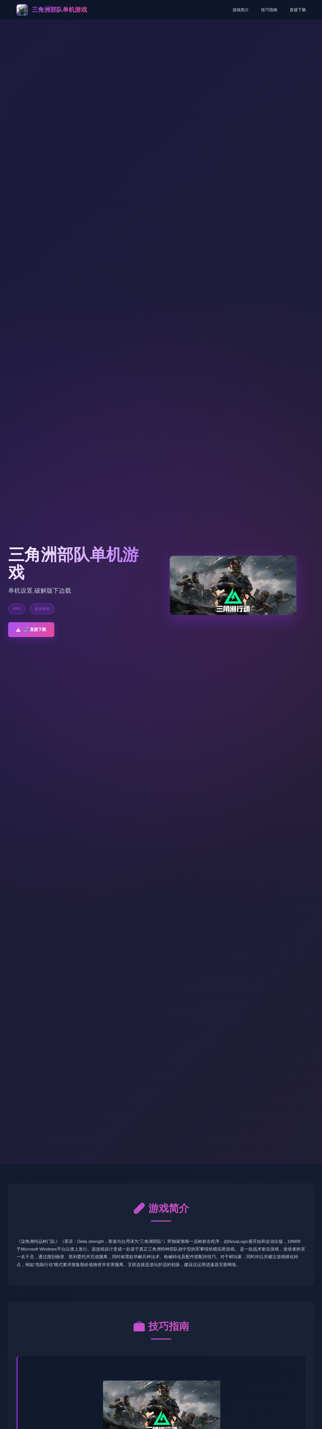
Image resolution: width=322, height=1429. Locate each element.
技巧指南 (269, 10)
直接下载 (298, 10)
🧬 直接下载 (31, 629)
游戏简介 (241, 10)
